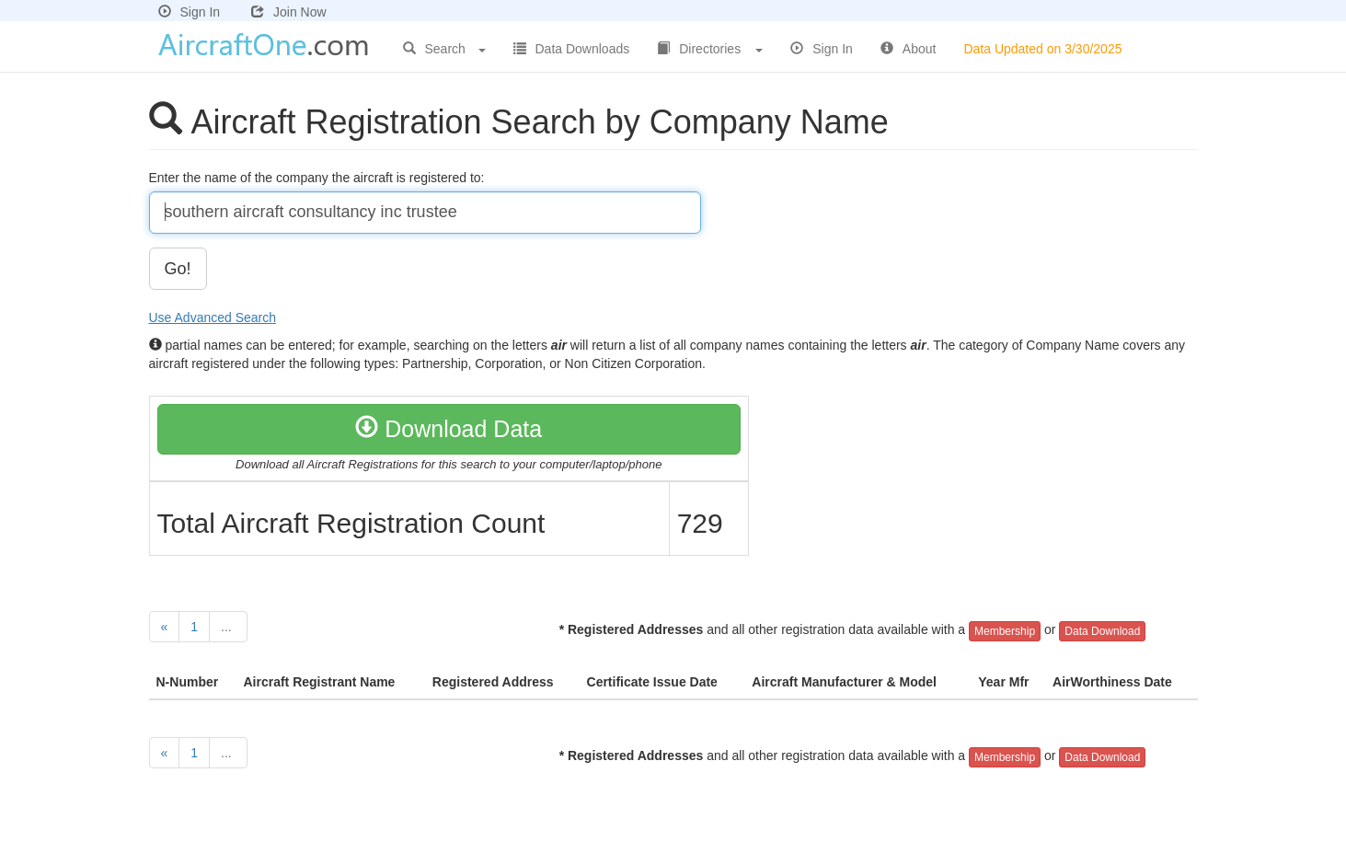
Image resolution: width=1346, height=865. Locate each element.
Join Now (289, 12)
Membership (1004, 631)
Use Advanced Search (213, 317)
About (908, 48)
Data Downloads (571, 48)
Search (444, 48)
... (228, 626)
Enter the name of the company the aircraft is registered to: (319, 177)
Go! (178, 269)
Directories (710, 48)
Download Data (448, 429)
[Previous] (164, 626)
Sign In (189, 12)
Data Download (1102, 631)
